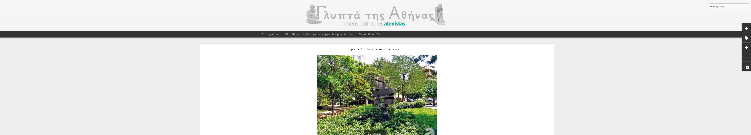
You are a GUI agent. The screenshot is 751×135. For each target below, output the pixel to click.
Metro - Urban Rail (369, 34)
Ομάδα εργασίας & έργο (316, 34)
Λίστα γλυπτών (270, 34)
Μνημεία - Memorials (344, 34)
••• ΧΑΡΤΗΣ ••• (290, 34)
